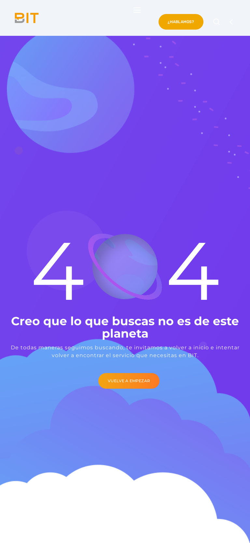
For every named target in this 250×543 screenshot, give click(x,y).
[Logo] (26, 18)
